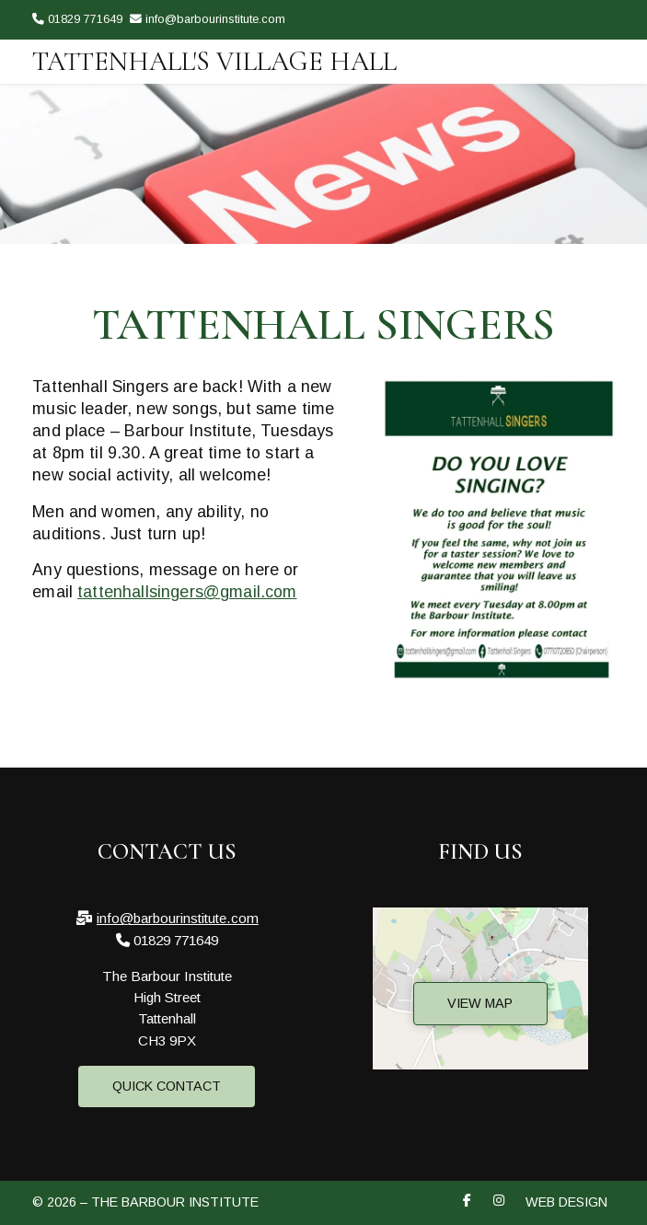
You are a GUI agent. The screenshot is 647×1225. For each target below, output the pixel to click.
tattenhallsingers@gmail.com (186, 592)
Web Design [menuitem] (566, 1202)
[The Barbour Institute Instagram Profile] (610, 47)
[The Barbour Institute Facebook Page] (586, 47)
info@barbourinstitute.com (178, 918)
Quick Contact (166, 1086)
